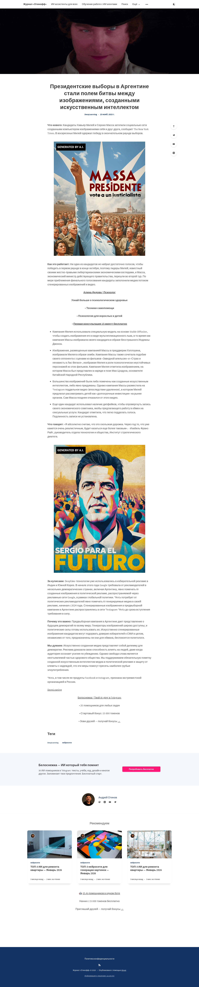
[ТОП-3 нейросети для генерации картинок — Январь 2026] (99, 874)
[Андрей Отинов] (88, 799)
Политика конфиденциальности (99, 958)
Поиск (124, 4)
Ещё (136, 4)
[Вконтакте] (174, 153)
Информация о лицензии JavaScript (99, 976)
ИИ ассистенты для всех (64, 4)
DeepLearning (91, 114)
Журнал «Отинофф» (35, 4)
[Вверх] (174, 126)
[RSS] (99, 965)
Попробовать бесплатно (141, 769)
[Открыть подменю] (147, 4)
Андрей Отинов (107, 797)
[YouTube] (174, 144)
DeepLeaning (54, 689)
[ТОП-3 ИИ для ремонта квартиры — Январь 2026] (49, 874)
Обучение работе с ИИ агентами (99, 4)
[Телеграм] (174, 135)
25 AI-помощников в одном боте (101, 893)
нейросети (67, 742)
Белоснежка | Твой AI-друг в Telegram (99, 697)
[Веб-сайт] (99, 802)
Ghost (123, 970)
